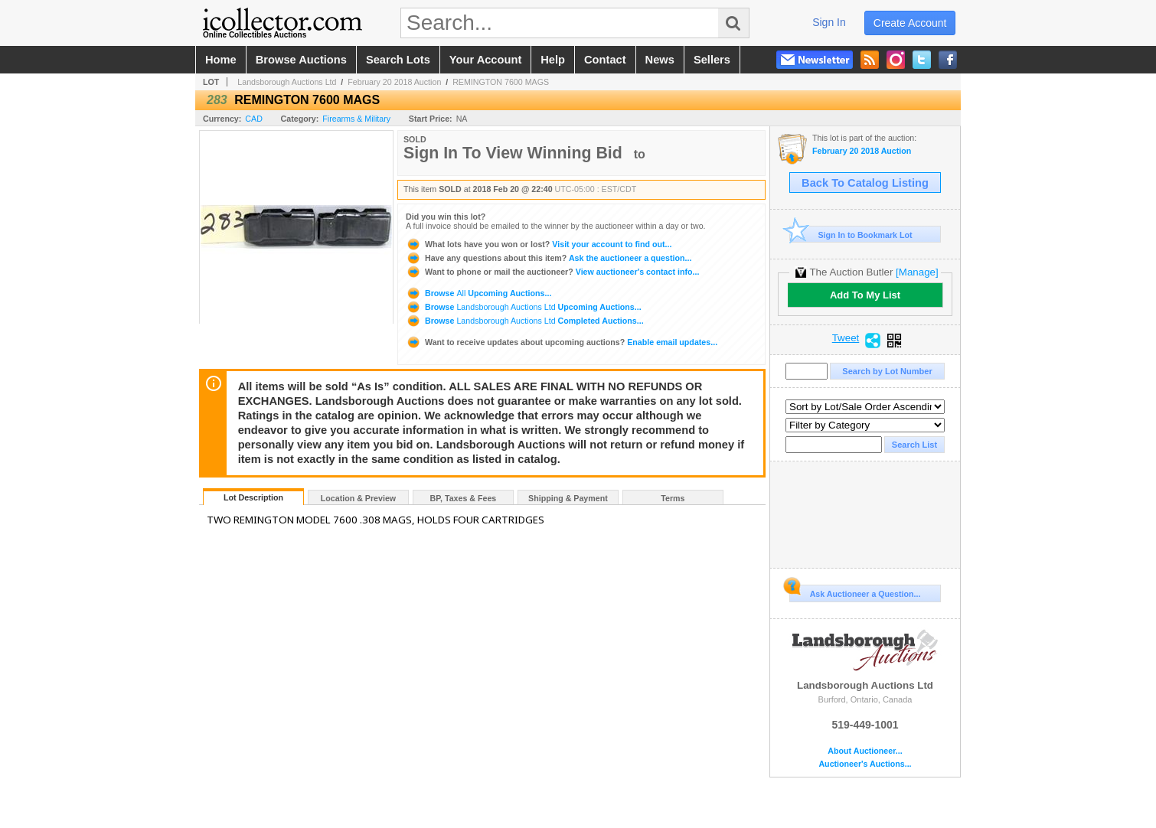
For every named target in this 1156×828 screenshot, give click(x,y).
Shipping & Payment (568, 498)
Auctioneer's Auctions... (864, 764)
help (552, 60)
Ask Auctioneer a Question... (854, 591)
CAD (254, 118)
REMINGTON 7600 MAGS (500, 81)
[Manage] (917, 272)
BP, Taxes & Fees (463, 498)
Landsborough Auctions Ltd (286, 81)
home (221, 60)
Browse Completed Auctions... (525, 320)
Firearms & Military (356, 118)
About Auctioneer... (865, 751)
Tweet (846, 338)
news (659, 60)
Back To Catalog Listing (865, 183)
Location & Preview (358, 498)
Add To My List (865, 295)
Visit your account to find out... (538, 244)
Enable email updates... (561, 342)
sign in (829, 22)
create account (910, 23)
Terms (672, 498)
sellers (712, 60)
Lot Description (253, 497)
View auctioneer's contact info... (552, 271)
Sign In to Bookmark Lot (851, 234)
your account (485, 60)
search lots (398, 60)
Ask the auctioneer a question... (548, 257)
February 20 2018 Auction (394, 81)
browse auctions (301, 60)
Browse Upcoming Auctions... (478, 293)
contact (605, 60)
